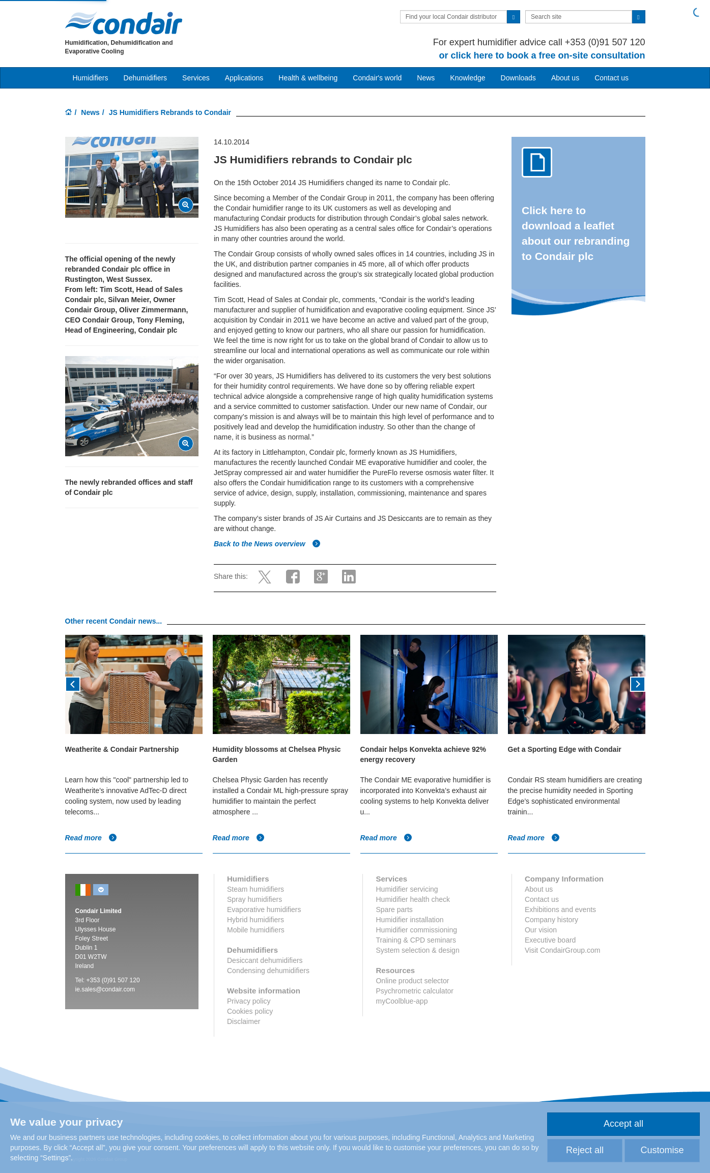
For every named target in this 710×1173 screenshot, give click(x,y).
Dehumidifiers (145, 78)
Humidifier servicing (407, 889)
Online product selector (412, 981)
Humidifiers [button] (90, 78)
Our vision (541, 930)
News (426, 78)
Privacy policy (249, 1001)
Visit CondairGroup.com (562, 950)
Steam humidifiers (255, 889)
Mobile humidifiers (256, 930)
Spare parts (394, 909)
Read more (91, 838)
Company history (551, 920)
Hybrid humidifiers (255, 920)
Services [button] (196, 78)
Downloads (518, 78)
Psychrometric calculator (414, 991)
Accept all (623, 1124)
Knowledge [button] (467, 78)
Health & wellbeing (307, 78)
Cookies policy (250, 1011)
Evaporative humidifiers (264, 909)
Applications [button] (244, 78)
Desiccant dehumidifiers (265, 960)
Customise (662, 1150)
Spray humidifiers (254, 899)
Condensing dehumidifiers (268, 970)
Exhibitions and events (560, 909)
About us (565, 78)
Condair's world (377, 78)
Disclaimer (243, 1021)
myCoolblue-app (402, 1001)
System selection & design (417, 950)
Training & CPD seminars (416, 940)
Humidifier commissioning (416, 930)
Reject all (585, 1150)
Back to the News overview (267, 544)
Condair (123, 23)
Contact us (611, 78)
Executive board (550, 940)
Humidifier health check (413, 899)
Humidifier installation (409, 920)
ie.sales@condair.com (105, 989)
